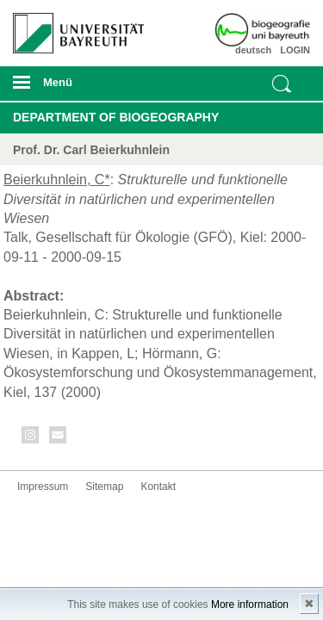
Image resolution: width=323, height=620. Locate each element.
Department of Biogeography (116, 117)
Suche (281, 83)
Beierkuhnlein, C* (56, 179)
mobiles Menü (71, 88)
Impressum (42, 486)
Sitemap (104, 486)
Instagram (31, 438)
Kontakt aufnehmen (58, 438)
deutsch (253, 50)
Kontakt (158, 486)
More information (250, 604)
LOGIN (295, 50)
